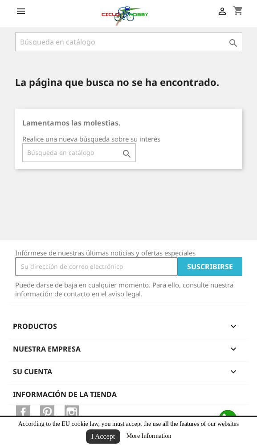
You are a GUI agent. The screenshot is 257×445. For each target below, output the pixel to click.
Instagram (72, 412)
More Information (148, 436)
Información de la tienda (65, 394)
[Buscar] (128, 41)
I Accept (103, 436)
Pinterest (47, 412)
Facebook (23, 412)
